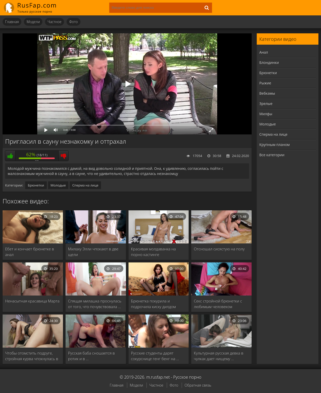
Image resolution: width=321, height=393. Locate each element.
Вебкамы (267, 93)
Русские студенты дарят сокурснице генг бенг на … (155, 355)
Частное (54, 21)
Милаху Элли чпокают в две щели (93, 251)
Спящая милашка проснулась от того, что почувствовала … (94, 303)
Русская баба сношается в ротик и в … (91, 355)
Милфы (265, 113)
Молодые (58, 185)
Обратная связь (198, 385)
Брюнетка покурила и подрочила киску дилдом (153, 303)
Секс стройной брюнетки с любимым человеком (218, 303)
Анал (263, 52)
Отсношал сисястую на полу (219, 248)
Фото (73, 21)
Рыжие (265, 83)
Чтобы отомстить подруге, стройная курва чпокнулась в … (31, 355)
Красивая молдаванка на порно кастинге (153, 251)
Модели (33, 21)
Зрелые (265, 103)
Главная (12, 21)
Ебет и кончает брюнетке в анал (29, 251)
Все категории (272, 154)
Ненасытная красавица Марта (32, 300)
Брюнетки (36, 185)
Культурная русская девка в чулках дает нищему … (218, 355)
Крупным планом (274, 144)
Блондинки (269, 62)
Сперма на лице (85, 185)
